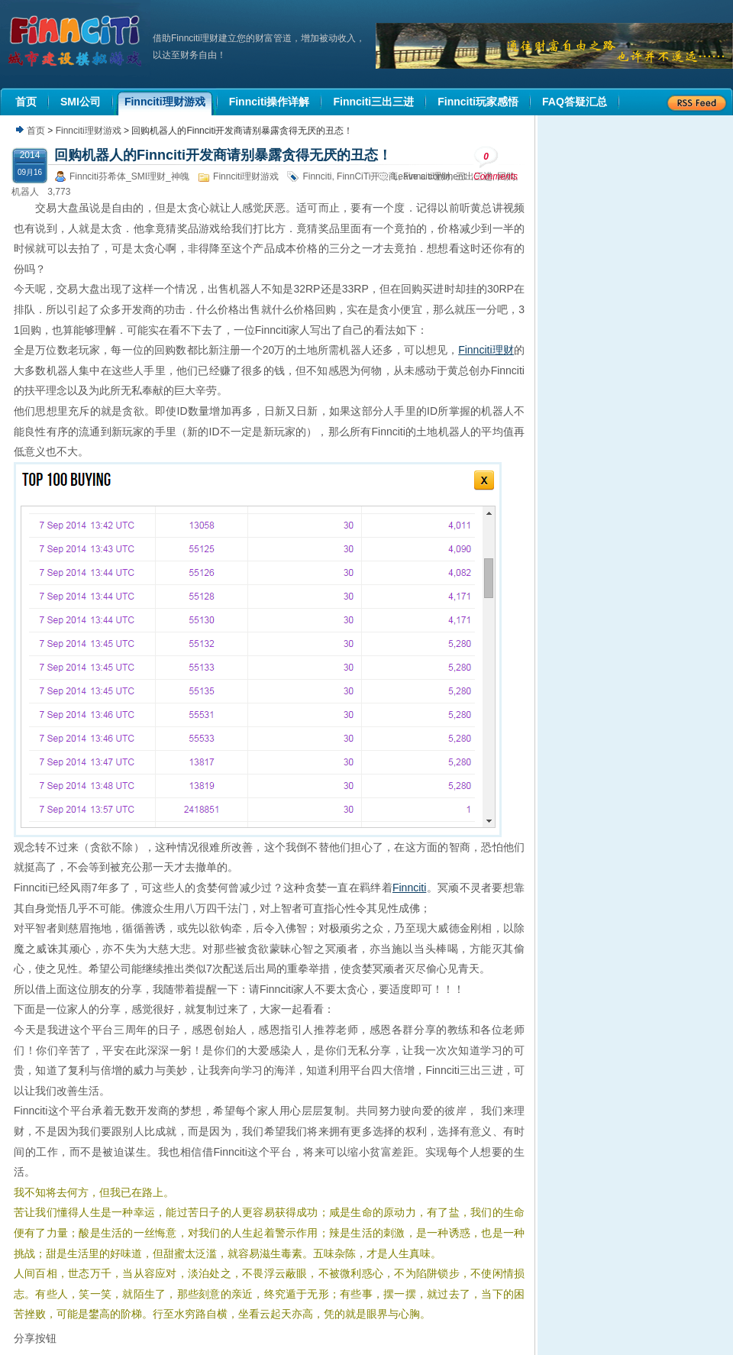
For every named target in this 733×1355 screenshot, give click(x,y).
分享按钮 (35, 1338)
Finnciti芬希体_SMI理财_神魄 (129, 176)
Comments (495, 164)
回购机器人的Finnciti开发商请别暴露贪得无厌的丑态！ (223, 155)
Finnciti (316, 176)
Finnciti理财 (486, 350)
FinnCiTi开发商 (367, 176)
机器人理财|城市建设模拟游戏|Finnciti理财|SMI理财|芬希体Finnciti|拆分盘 (76, 41)
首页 (36, 130)
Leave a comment (429, 176)
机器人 (25, 191)
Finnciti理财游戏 (88, 130)
